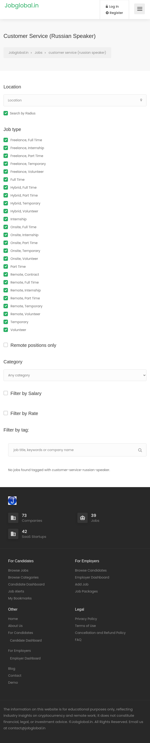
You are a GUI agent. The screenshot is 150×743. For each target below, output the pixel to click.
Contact (14, 675)
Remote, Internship (25, 290)
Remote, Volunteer (25, 314)
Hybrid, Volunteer (24, 211)
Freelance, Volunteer (27, 172)
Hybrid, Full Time (23, 187)
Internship (18, 219)
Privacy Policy (86, 618)
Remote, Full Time (24, 282)
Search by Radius (23, 113)
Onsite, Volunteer (24, 259)
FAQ (78, 639)
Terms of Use (85, 625)
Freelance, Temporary (28, 164)
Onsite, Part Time (24, 243)
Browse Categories (23, 577)
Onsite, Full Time (23, 227)
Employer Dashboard (92, 577)
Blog (11, 668)
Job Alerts (16, 591)
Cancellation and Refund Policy (100, 632)
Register (114, 12)
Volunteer (18, 330)
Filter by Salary (25, 393)
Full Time (17, 179)
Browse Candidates (91, 570)
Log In (112, 6)
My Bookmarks (20, 598)
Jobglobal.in (22, 5)
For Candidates (20, 632)
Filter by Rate (24, 413)
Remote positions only (33, 345)
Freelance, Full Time (26, 140)
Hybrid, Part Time (24, 195)
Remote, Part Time (25, 298)
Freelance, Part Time (26, 156)
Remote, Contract (24, 274)
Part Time (18, 266)
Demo (13, 682)
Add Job (82, 584)
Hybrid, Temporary (25, 203)
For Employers (19, 650)
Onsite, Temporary (25, 251)
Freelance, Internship (27, 148)
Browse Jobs (18, 570)
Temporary (19, 322)
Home (13, 618)
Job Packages (86, 591)
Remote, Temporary (26, 306)
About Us (15, 625)
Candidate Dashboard (26, 584)
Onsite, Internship (24, 235)
